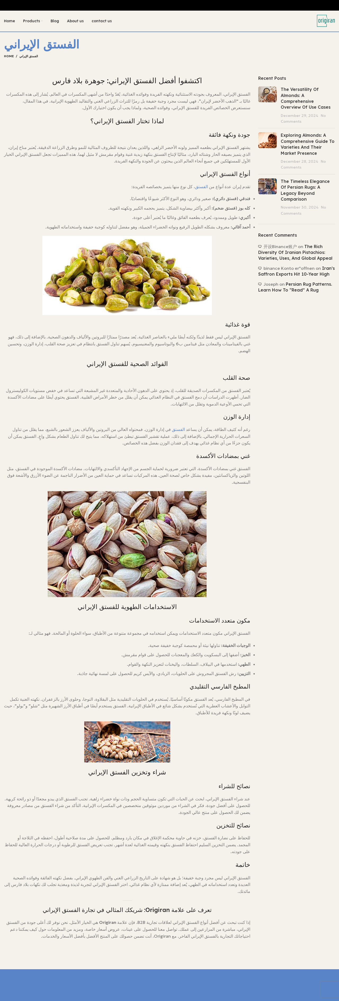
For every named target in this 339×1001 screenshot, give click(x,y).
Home (9, 56)
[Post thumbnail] (267, 105)
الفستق (201, 186)
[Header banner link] (169, 5)
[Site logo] (325, 20)
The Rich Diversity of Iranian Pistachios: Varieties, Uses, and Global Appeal (295, 252)
